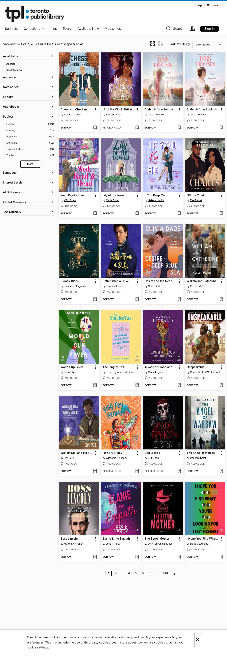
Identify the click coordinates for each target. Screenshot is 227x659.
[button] (174, 29)
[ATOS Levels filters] (28, 192)
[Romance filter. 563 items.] (30, 137)
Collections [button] (34, 29)
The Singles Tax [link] (113, 367)
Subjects (11, 29)
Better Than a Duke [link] (116, 281)
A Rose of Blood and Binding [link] (161, 367)
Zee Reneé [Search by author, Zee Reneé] (196, 200)
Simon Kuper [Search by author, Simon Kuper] (71, 372)
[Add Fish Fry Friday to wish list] (137, 471)
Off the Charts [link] (196, 195)
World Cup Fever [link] (72, 367)
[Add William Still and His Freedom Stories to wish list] (94, 471)
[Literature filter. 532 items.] (30, 143)
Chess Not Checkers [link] (74, 109)
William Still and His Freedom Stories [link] (77, 453)
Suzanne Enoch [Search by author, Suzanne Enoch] (114, 286)
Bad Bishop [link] (152, 453)
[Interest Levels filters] (28, 183)
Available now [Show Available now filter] (14, 70)
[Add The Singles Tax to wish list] (137, 385)
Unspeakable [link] (195, 367)
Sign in (209, 29)
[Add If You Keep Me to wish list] (179, 213)
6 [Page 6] (143, 573)
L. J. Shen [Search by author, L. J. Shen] (153, 458)
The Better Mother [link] (157, 539)
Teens (67, 29)
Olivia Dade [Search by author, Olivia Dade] (154, 286)
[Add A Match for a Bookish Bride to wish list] (221, 127)
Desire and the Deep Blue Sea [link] (161, 281)
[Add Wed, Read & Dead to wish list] (94, 213)
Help (199, 5)
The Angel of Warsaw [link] (201, 453)
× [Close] (197, 640)
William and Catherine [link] (201, 281)
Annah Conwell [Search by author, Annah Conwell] (72, 114)
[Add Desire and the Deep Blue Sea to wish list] (179, 299)
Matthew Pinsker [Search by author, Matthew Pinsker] (73, 543)
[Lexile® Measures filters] (28, 202)
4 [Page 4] (129, 573)
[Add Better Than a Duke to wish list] (137, 299)
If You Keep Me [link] (155, 195)
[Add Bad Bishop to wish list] (179, 471)
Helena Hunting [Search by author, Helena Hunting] (156, 200)
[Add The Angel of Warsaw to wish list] (221, 471)
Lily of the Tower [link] (114, 195)
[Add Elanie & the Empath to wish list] (137, 557)
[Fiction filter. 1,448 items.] (30, 124)
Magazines (113, 29)
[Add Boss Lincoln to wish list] (94, 557)
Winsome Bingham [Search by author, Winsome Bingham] (116, 458)
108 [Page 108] (165, 573)
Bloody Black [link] (69, 281)
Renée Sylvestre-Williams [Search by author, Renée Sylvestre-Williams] (120, 372)
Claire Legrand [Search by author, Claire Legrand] (156, 372)
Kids (53, 29)
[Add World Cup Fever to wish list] (94, 385)
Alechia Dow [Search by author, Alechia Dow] (113, 114)
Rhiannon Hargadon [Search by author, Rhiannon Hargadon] (75, 286)
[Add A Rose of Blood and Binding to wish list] (179, 385)
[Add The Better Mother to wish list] (179, 557)
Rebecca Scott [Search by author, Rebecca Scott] (198, 458)
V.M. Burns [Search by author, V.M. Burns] (70, 200)
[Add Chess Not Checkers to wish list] (94, 127)
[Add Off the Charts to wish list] (221, 213)
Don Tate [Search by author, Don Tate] (69, 458)
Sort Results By (179, 44)
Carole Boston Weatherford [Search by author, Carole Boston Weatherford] (205, 372)
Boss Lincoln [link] (69, 539)
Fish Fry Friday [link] (112, 453)
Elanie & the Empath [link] (116, 539)
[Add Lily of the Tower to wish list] (137, 213)
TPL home (212, 5)
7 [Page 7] (150, 573)
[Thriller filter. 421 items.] (30, 155)
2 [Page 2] (115, 573)
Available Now (88, 29)
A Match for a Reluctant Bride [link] (161, 109)
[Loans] (192, 29)
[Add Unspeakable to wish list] (221, 385)
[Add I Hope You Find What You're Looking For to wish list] (221, 557)
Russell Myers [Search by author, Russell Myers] (197, 286)
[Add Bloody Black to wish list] (94, 299)
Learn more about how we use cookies (138, 643)
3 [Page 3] (122, 573)
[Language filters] (28, 173)
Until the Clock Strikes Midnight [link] (119, 109)
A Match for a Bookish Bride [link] (203, 109)
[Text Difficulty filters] (28, 212)
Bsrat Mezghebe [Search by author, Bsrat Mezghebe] (199, 543)
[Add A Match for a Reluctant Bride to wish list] (179, 127)
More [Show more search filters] (30, 164)
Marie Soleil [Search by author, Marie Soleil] (112, 200)
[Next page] (174, 573)
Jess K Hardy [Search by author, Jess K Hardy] (113, 543)
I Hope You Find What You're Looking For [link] (203, 539)
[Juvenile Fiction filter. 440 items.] (30, 149)
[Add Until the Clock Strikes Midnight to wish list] (137, 127)
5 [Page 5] (136, 573)
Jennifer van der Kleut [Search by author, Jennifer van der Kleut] (160, 543)
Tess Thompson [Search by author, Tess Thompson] (156, 114)
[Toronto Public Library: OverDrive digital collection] (34, 14)
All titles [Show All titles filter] (10, 64)
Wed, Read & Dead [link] (73, 195)
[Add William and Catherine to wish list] (221, 299)
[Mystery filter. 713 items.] (30, 131)
